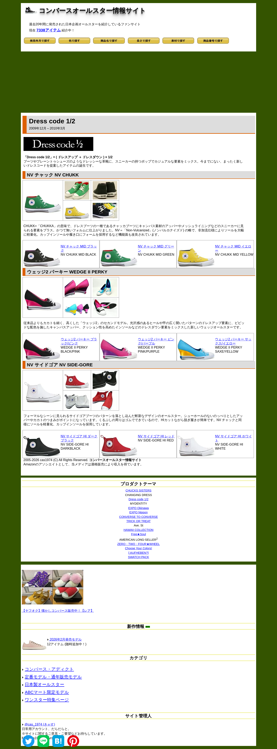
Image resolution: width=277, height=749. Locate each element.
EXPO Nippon (138, 512)
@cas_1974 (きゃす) (40, 724)
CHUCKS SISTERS (138, 490)
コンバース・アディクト (49, 669)
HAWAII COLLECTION (138, 530)
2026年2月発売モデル (64, 639)
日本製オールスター (44, 684)
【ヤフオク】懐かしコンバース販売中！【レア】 (58, 610)
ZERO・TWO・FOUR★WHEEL (138, 544)
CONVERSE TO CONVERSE (138, 516)
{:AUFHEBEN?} (138, 552)
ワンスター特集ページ (47, 699)
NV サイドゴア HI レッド (156, 436)
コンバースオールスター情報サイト (92, 10)
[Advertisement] (138, 82)
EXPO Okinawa (138, 508)
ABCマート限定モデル (47, 692)
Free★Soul (138, 534)
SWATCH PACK (138, 557)
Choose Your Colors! (138, 548)
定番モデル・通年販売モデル (53, 676)
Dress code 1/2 (139, 499)
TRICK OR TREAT (138, 521)
